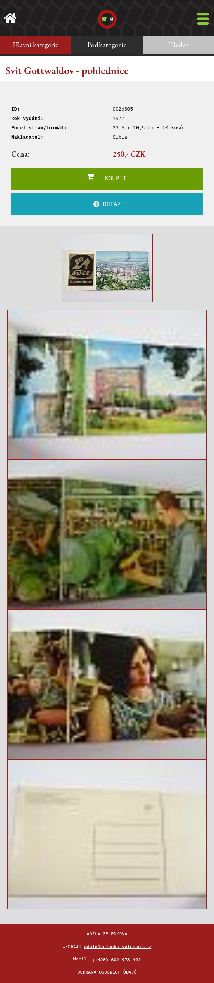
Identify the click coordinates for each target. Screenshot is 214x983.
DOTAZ (107, 204)
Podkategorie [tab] (107, 45)
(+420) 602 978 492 (116, 959)
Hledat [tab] (178, 45)
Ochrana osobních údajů (106, 972)
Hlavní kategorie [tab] (35, 45)
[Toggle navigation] (203, 19)
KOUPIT (106, 178)
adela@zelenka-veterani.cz (117, 946)
